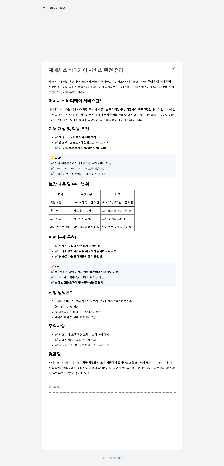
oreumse (57, 7)
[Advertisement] (112, 38)
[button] (174, 69)
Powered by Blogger (112, 457)
